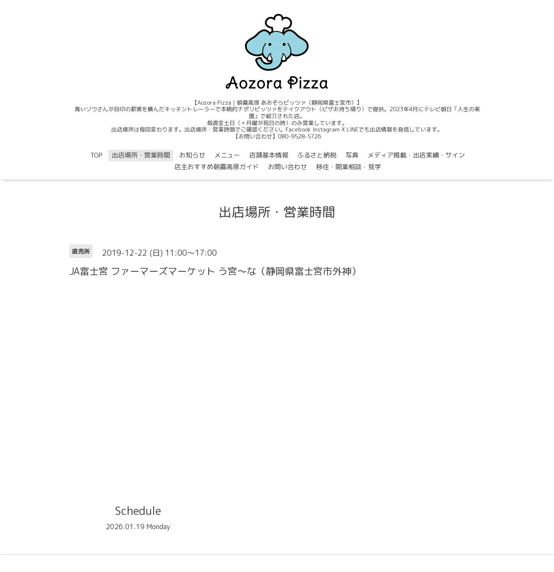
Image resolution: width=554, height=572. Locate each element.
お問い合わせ (287, 166)
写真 (351, 155)
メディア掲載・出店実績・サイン (416, 155)
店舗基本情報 (268, 155)
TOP (96, 155)
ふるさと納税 (316, 155)
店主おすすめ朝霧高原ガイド (216, 166)
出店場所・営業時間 (141, 155)
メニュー (227, 155)
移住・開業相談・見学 (348, 166)
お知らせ (192, 155)
